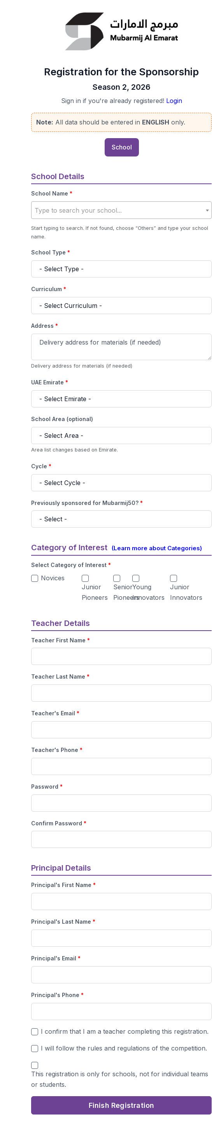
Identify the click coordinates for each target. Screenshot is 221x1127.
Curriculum (48, 289)
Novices (53, 578)
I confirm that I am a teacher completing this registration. (125, 1031)
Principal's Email (56, 958)
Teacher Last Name (60, 676)
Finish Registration (121, 1105)
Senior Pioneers (126, 592)
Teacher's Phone (56, 750)
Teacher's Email (55, 713)
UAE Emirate (49, 382)
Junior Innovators (186, 592)
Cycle (41, 466)
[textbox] (121, 210)
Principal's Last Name (63, 921)
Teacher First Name (60, 640)
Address (44, 326)
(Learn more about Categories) (157, 548)
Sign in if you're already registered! (121, 101)
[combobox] (121, 210)
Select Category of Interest (71, 565)
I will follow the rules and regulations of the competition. (124, 1048)
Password (47, 786)
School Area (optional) (62, 419)
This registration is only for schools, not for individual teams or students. (119, 1079)
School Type (50, 252)
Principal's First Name (63, 885)
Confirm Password (58, 823)
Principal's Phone (57, 995)
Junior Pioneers (95, 592)
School (122, 147)
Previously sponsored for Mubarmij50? (87, 503)
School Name (51, 193)
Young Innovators (148, 592)
